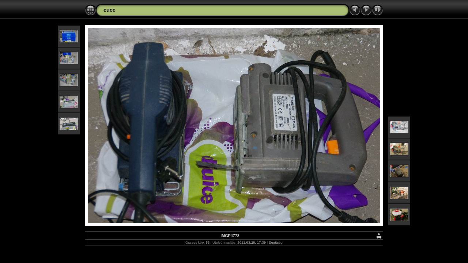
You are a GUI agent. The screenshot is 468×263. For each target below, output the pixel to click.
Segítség (276, 242)
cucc (109, 10)
